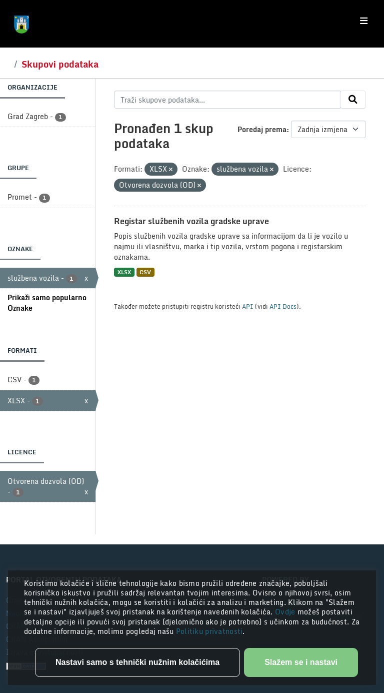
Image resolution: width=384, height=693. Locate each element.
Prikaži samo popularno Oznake (47, 303)
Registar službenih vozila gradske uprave (191, 221)
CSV (145, 272)
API (248, 306)
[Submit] (353, 100)
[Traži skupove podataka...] (227, 100)
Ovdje (286, 611)
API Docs (283, 306)
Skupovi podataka (60, 64)
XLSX (124, 272)
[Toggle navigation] (364, 21)
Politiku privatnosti (209, 631)
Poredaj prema (262, 129)
